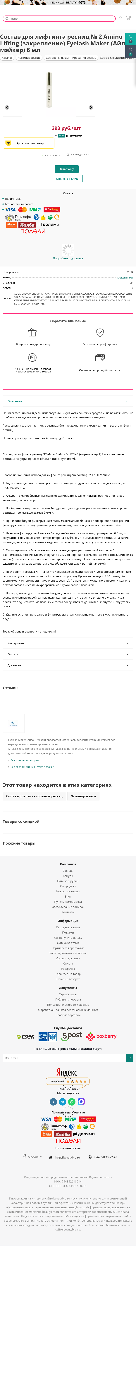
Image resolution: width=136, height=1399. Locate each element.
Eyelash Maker (125, 277)
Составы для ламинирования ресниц (34, 796)
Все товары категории (25, 760)
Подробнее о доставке (68, 258)
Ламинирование (83, 796)
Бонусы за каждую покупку (33, 344)
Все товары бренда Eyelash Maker (32, 767)
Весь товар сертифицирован (100, 344)
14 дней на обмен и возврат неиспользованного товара (33, 370)
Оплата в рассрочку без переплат (101, 370)
